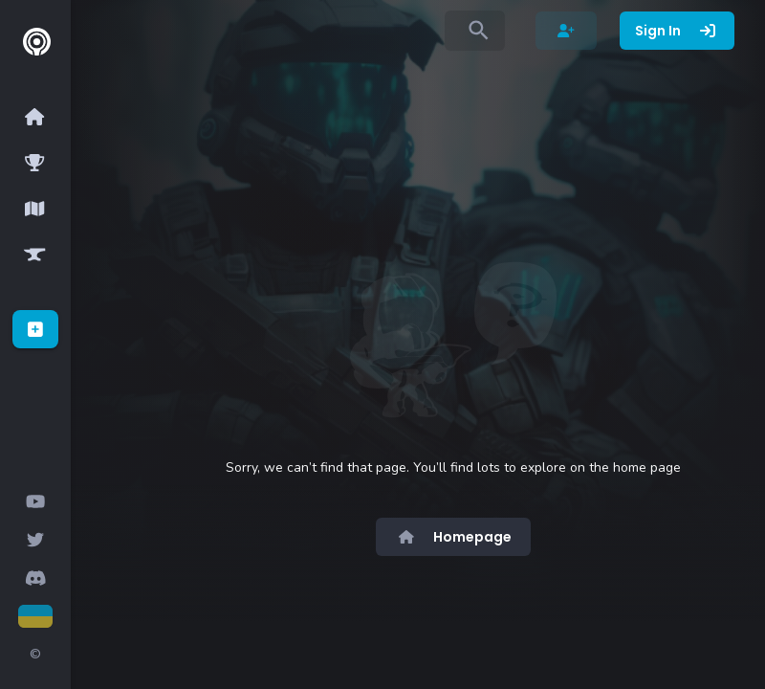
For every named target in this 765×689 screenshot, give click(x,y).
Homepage (453, 536)
